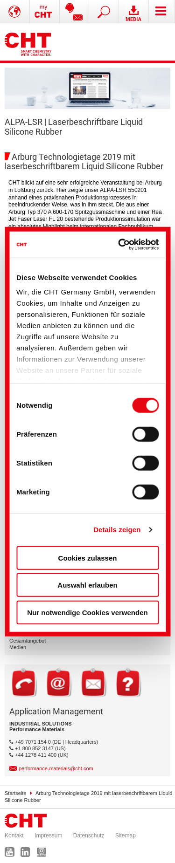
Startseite (15, 793)
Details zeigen (116, 530)
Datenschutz (89, 835)
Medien (17, 647)
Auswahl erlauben (87, 585)
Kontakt (14, 835)
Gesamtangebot (27, 641)
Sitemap (125, 835)
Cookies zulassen (87, 558)
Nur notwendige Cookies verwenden (87, 612)
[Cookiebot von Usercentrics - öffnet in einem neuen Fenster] (121, 245)
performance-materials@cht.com (56, 768)
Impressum (48, 835)
